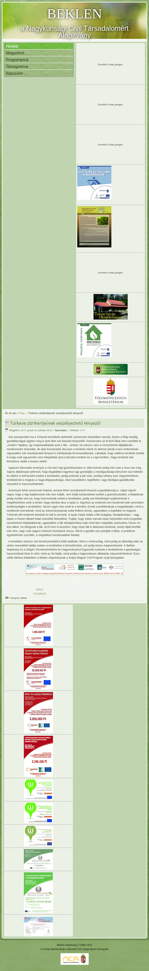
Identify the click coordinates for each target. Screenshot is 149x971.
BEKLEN (74, 13)
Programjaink (17, 59)
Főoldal (12, 46)
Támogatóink (17, 66)
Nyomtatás (61, 431)
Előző (39, 589)
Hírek (24, 598)
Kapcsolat (14, 73)
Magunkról (15, 52)
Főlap (21, 413)
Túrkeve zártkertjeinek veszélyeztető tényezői (55, 423)
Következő (39, 593)
